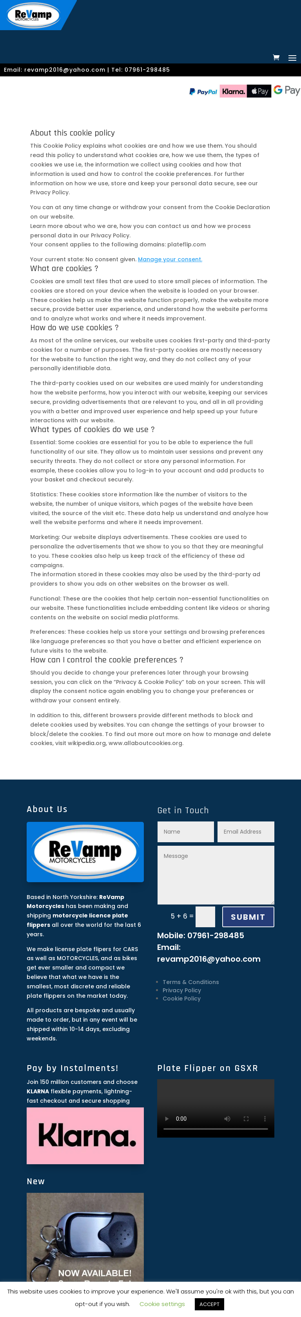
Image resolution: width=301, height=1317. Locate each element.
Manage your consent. (170, 259)
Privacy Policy (182, 990)
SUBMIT (248, 917)
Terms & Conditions (191, 982)
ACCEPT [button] (209, 1304)
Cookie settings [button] (162, 1304)
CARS (130, 949)
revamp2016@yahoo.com (64, 70)
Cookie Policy (182, 998)
